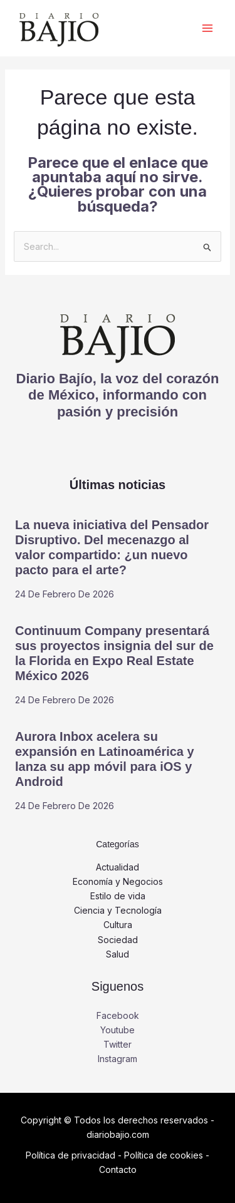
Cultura (117, 924)
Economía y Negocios (118, 881)
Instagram (117, 1058)
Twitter (117, 1044)
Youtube (117, 1030)
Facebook (118, 1015)
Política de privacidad (70, 1155)
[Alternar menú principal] (207, 28)
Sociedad (118, 939)
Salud (117, 954)
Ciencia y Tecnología (118, 910)
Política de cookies (163, 1155)
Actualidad (117, 867)
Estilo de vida (117, 896)
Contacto (118, 1169)
